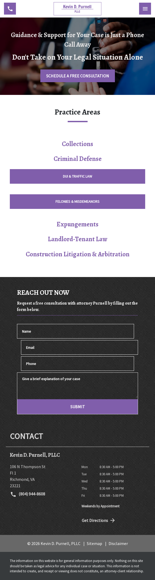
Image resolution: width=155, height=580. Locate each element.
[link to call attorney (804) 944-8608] (10, 9)
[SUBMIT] (77, 406)
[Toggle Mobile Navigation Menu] (145, 9)
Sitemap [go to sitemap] (94, 543)
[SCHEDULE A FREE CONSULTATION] (77, 75)
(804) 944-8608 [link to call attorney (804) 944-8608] (27, 494)
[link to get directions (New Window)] (42, 476)
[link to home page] (77, 8)
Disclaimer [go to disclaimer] (118, 543)
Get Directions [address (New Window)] (99, 520)
